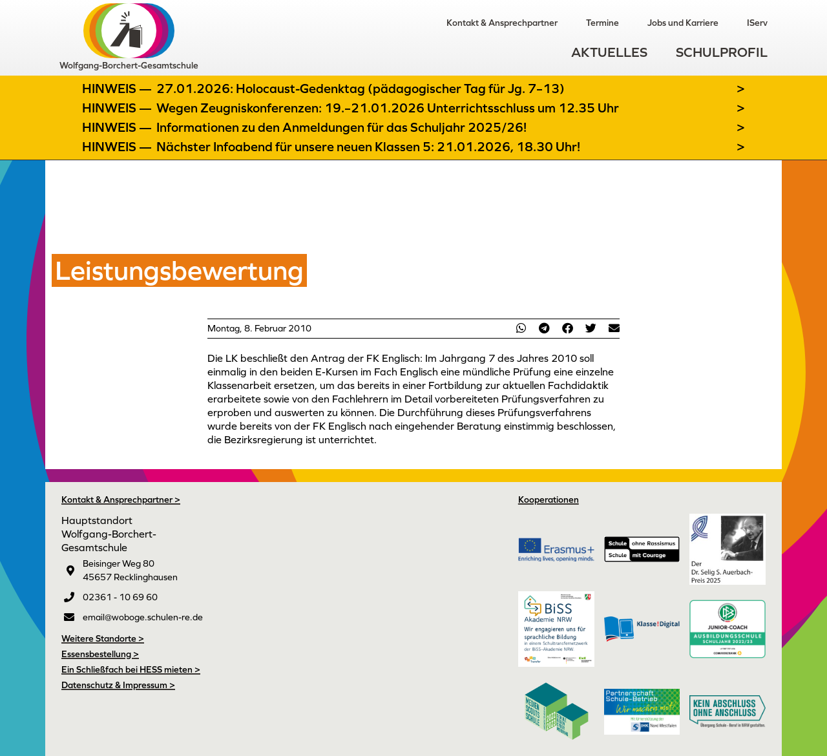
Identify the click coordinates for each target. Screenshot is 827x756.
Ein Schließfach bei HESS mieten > (130, 669)
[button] (520, 328)
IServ (757, 22)
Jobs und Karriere (682, 22)
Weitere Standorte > (102, 638)
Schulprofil (722, 52)
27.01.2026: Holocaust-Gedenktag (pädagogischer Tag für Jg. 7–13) (360, 88)
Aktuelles (609, 52)
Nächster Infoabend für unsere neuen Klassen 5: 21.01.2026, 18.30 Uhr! (368, 147)
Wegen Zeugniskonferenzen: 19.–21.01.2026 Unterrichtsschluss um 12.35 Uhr (387, 108)
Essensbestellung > (100, 654)
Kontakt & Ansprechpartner (502, 22)
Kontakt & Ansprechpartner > (120, 499)
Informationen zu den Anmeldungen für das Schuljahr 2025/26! (341, 127)
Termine (602, 22)
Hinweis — (118, 88)
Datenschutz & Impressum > (118, 685)
